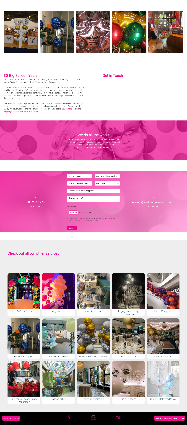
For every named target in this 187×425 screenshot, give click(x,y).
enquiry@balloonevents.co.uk (16, 111)
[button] (7, 66)
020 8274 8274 (68, 109)
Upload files (72, 206)
